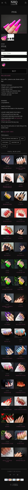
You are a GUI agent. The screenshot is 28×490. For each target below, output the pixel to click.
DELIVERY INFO (7, 131)
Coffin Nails (5, 141)
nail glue (17, 117)
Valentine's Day (15, 141)
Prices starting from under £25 (10, 137)
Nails (22, 137)
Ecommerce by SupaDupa (15, 484)
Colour (4, 145)
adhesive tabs (6, 119)
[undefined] (4, 64)
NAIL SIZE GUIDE (6, 75)
